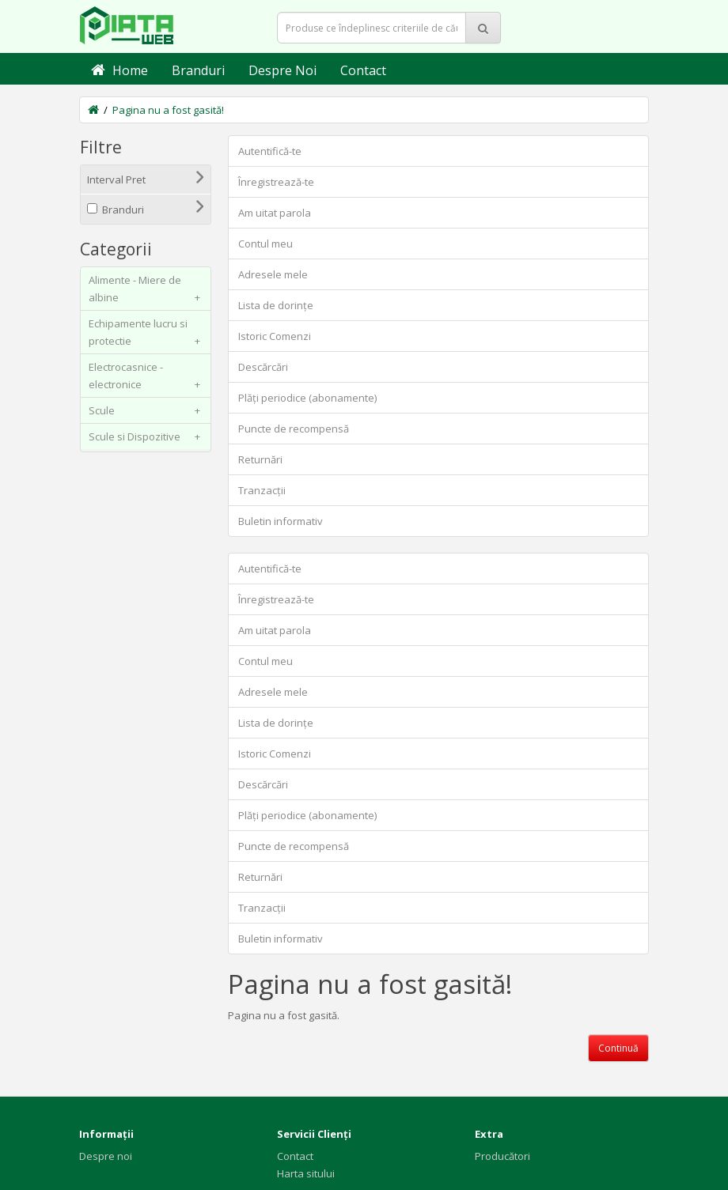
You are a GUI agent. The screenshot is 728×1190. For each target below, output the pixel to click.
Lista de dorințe (275, 305)
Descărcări (263, 367)
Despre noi (105, 1156)
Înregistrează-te (276, 182)
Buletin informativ (280, 521)
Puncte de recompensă (293, 428)
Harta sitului (306, 1173)
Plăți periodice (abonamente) (307, 398)
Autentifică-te (269, 151)
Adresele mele (273, 274)
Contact (295, 1156)
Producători (502, 1156)
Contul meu (265, 243)
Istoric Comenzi (274, 336)
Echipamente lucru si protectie (148, 334)
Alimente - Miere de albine (148, 291)
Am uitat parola (274, 213)
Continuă (618, 1048)
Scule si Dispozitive (148, 436)
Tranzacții (262, 490)
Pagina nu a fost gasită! (168, 110)
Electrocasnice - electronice (148, 378)
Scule (148, 410)
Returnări (260, 459)
